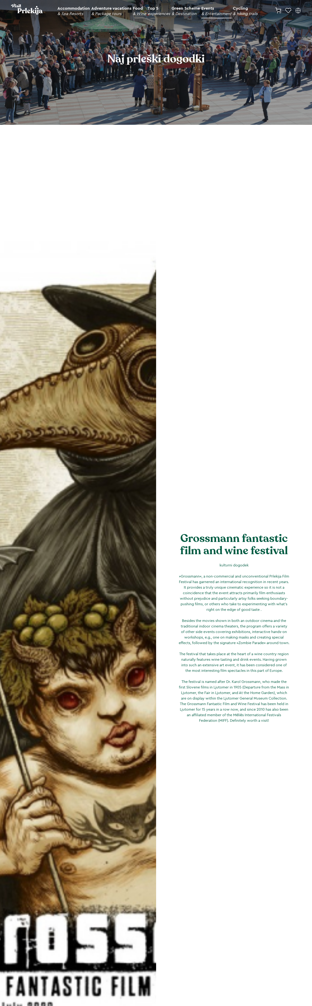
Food (139, 11)
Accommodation (73, 11)
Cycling (245, 11)
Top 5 (159, 11)
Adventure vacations (111, 11)
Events (216, 11)
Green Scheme (186, 11)
